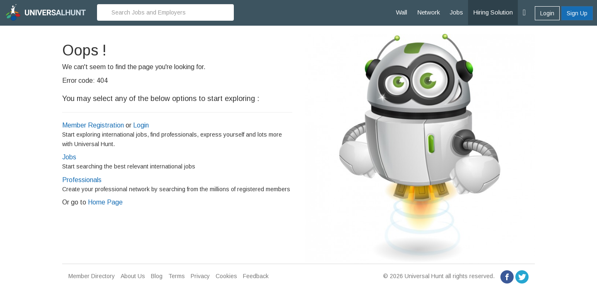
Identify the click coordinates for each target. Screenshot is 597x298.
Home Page (105, 202)
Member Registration (93, 125)
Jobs (456, 12)
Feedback (256, 276)
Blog (157, 276)
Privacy (200, 276)
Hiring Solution (493, 12)
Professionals (82, 179)
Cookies (226, 276)
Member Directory (91, 276)
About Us (133, 276)
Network (428, 12)
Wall (401, 12)
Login (547, 13)
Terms (176, 276)
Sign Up (577, 13)
